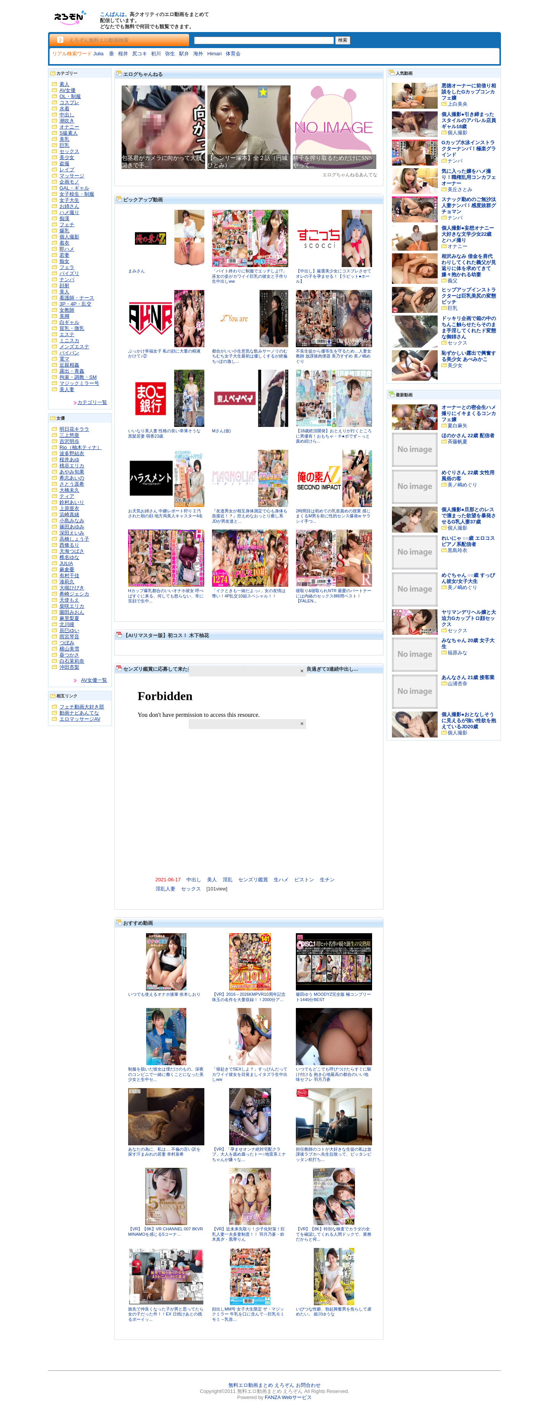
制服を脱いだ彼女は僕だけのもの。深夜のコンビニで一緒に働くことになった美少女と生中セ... (166, 1074)
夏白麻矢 (457, 425)
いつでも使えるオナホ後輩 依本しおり (164, 994)
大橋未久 (69, 490)
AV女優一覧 (94, 680)
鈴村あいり (71, 502)
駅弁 (184, 53)
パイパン (69, 353)
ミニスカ (69, 340)
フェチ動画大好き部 (81, 707)
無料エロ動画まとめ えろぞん (261, 1385)
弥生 (170, 53)
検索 (342, 40)
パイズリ (69, 273)
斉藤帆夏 (457, 441)
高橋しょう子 (74, 539)
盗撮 (64, 163)
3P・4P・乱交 (75, 304)
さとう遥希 (71, 484)
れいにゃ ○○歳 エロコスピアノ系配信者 (468, 541)
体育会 (233, 53)
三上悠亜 (69, 435)
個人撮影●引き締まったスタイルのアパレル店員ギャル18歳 (468, 120)
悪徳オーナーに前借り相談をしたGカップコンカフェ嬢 (468, 92)
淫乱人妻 (165, 889)
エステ (66, 334)
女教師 (66, 310)
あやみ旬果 (71, 472)
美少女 (66, 157)
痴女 (64, 261)
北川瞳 (66, 624)
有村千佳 (69, 575)
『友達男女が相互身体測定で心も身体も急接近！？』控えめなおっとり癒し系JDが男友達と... (249, 516)
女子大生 (69, 200)
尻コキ (139, 53)
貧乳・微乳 (71, 328)
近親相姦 (69, 365)
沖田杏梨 (69, 667)
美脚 (64, 316)
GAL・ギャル (74, 188)
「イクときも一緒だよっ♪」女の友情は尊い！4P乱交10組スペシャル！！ (249, 593)
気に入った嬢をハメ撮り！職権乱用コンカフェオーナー (468, 177)
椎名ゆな (69, 557)
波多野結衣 (71, 453)
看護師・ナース (76, 298)
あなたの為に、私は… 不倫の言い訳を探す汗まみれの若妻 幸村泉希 (164, 1152)
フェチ (66, 224)
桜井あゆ (69, 459)
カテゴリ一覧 (92, 402)
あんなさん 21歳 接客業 (467, 677)
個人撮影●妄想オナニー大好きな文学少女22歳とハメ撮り (467, 234)
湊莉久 (66, 581)
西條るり (69, 545)
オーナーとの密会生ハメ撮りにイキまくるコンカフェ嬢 (468, 413)
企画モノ (69, 182)
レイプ (66, 169)
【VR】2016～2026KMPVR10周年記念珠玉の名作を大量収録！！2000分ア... (249, 997)
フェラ (66, 267)
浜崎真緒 (69, 514)
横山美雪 (69, 649)
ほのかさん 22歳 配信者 (467, 435)
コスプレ (69, 102)
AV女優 (67, 90)
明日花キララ (74, 429)
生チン (327, 879)
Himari (214, 53)
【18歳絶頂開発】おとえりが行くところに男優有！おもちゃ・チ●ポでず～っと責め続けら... (334, 435)
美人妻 (66, 389)
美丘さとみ (460, 189)
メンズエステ (74, 346)
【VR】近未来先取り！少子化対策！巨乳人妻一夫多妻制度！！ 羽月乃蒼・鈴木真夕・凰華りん (248, 1234)
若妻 (64, 255)
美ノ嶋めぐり (462, 485)
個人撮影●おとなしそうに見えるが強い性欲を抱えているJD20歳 (468, 720)
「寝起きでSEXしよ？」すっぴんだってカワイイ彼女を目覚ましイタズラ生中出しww (249, 1074)
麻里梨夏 (69, 618)
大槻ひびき (71, 588)
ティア (66, 496)
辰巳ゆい (69, 630)
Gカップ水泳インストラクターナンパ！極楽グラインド (468, 149)
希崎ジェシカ (74, 594)
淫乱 (228, 879)
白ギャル (69, 322)
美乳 (64, 139)
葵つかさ (69, 655)
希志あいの (71, 478)
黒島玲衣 (457, 550)
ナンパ (66, 279)
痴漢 (64, 218)
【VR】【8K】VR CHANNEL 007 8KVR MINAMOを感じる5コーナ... (165, 1232)
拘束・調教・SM (78, 377)
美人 (64, 292)
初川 (156, 53)
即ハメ (66, 249)
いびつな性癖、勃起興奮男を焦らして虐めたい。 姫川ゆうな (333, 1312)
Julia (99, 53)
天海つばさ (71, 551)
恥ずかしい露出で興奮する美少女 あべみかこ (468, 356)
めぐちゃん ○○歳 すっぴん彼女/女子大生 (468, 578)
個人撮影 (69, 237)
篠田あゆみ (71, 527)
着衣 (64, 243)
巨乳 (64, 145)
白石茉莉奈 (71, 661)
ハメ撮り (69, 212)
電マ (64, 359)
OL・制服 (70, 96)
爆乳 (64, 230)
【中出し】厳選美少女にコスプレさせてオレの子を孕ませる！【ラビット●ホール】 (333, 276)
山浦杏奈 (457, 683)
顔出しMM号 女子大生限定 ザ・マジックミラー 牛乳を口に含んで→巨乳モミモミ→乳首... (248, 1314)
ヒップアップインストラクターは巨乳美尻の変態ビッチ (468, 296)
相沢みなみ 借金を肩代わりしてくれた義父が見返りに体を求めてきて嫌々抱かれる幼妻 (468, 265)
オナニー (69, 127)
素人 (64, 84)
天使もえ (69, 600)
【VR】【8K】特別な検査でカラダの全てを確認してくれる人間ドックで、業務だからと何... (333, 1234)
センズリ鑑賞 (253, 879)
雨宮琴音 (69, 636)
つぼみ (66, 643)
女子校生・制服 (76, 194)
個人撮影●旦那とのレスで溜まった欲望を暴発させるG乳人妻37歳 (468, 516)
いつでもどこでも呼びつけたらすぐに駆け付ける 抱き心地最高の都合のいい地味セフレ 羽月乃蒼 (333, 1074)
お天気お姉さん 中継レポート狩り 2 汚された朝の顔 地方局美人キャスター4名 (165, 513)
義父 (453, 280)
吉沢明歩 (69, 441)
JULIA (66, 563)
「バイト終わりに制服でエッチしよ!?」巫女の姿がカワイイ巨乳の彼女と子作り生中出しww (249, 276)
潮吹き (66, 121)
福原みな (457, 652)
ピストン (304, 879)
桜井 (123, 53)
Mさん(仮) (221, 430)
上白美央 (457, 104)
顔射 (64, 285)
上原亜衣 (69, 508)
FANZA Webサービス (288, 1397)
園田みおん (71, 612)
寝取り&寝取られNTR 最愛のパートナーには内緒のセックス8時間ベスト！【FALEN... (333, 595)
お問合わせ (308, 1385)
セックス (69, 151)
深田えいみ (71, 533)
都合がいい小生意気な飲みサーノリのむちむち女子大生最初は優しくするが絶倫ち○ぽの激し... (249, 356)
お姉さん (69, 206)
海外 (198, 53)
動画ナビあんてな (79, 713)
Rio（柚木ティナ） (80, 447)
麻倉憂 (66, 569)
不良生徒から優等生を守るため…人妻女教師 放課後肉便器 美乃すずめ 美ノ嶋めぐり (333, 356)
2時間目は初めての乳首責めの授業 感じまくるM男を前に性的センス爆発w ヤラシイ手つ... (333, 516)
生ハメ (281, 879)
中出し (66, 115)
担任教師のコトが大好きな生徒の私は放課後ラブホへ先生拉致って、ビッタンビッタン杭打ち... (333, 1154)
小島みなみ (71, 520)
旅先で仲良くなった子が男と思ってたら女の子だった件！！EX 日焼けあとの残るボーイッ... (166, 1314)
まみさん (136, 271)
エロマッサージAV (79, 719)
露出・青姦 (71, 371)
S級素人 (68, 133)
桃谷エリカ (71, 466)
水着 (64, 108)
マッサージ (71, 176)
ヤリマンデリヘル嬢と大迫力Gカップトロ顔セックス (468, 618)
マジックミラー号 (79, 383)
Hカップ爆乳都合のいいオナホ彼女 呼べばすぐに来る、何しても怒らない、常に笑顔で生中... (166, 595)
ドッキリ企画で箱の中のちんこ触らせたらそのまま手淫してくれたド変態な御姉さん (468, 328)
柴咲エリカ (71, 606)
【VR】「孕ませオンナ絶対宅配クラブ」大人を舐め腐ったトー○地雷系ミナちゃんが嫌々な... (249, 1154)
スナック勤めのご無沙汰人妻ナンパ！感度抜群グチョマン (468, 205)
